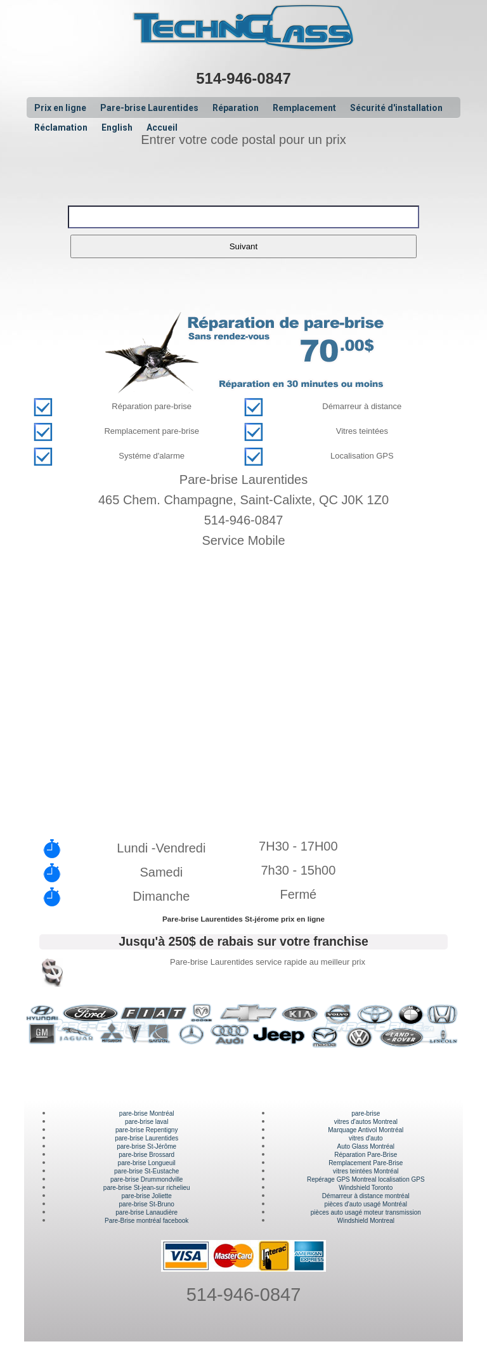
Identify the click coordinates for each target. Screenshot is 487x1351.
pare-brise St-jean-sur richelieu (146, 1187)
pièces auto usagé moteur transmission (366, 1212)
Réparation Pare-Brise (365, 1154)
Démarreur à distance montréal (366, 1195)
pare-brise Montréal (146, 1113)
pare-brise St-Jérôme (146, 1146)
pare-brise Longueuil (147, 1162)
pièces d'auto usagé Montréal (366, 1204)
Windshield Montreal (365, 1220)
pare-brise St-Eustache (146, 1171)
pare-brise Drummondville (146, 1179)
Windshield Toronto (366, 1187)
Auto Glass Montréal (365, 1146)
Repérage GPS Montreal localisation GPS (366, 1179)
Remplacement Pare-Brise (365, 1162)
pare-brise (365, 1113)
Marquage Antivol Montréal (365, 1129)
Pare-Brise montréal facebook (146, 1220)
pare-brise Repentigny (146, 1129)
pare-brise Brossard (146, 1154)
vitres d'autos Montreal (366, 1121)
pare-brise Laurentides (146, 1138)
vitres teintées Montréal (365, 1171)
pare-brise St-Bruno (146, 1204)
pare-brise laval (146, 1121)
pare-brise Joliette (146, 1195)
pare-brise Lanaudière (146, 1212)
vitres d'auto (366, 1138)
